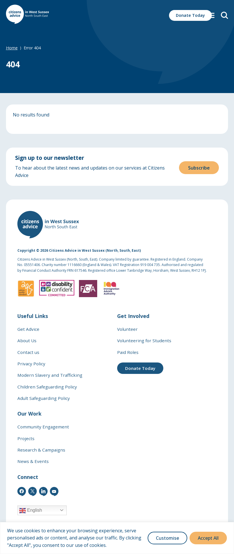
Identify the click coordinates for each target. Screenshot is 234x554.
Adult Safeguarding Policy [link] (43, 398)
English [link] (30, 510)
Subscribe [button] (199, 167)
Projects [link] (25, 438)
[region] (117, 538)
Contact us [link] (28, 352)
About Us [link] (26, 340)
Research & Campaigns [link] (41, 450)
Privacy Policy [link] (31, 363)
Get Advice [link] (28, 329)
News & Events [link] (33, 461)
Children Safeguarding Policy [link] (47, 387)
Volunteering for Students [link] (144, 340)
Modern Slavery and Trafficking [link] (49, 375)
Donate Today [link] (140, 368)
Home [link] (12, 48)
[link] (27, 15)
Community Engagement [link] (43, 427)
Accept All (208, 538)
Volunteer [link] (127, 329)
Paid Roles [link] (128, 352)
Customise (167, 538)
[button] (211, 15)
